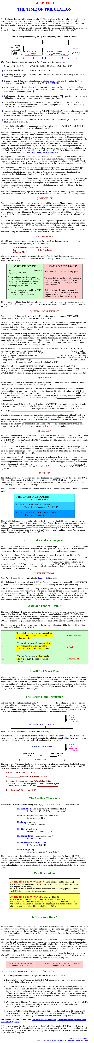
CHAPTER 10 (52, 83)
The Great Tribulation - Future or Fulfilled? (39, 152)
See (44, 83)
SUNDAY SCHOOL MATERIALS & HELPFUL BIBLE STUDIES (65, 1040)
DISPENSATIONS (81, 1039)
